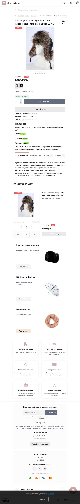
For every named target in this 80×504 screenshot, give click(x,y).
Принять (41, 499)
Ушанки (33, 16)
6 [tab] (44, 73)
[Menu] (4, 3)
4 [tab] (41, 73)
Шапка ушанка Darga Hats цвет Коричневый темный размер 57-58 (53, 195)
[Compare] (31, 227)
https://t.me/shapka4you (39, 468)
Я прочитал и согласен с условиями (41, 417)
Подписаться (51, 412)
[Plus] (21, 100)
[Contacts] (71, 3)
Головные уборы (23, 16)
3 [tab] (39, 73)
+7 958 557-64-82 (41, 436)
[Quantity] (17, 101)
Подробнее (50, 494)
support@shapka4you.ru (40, 473)
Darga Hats (32, 113)
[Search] (15, 10)
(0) (23, 119)
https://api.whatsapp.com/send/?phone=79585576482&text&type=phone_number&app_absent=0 (45, 468)
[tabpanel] (40, 48)
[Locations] (64, 3)
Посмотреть (23, 267)
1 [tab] (35, 73)
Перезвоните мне (40, 438)
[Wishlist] (26, 227)
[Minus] (21, 102)
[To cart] (54, 234)
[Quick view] (21, 227)
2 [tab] (37, 73)
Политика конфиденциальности (41, 417)
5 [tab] (42, 73)
